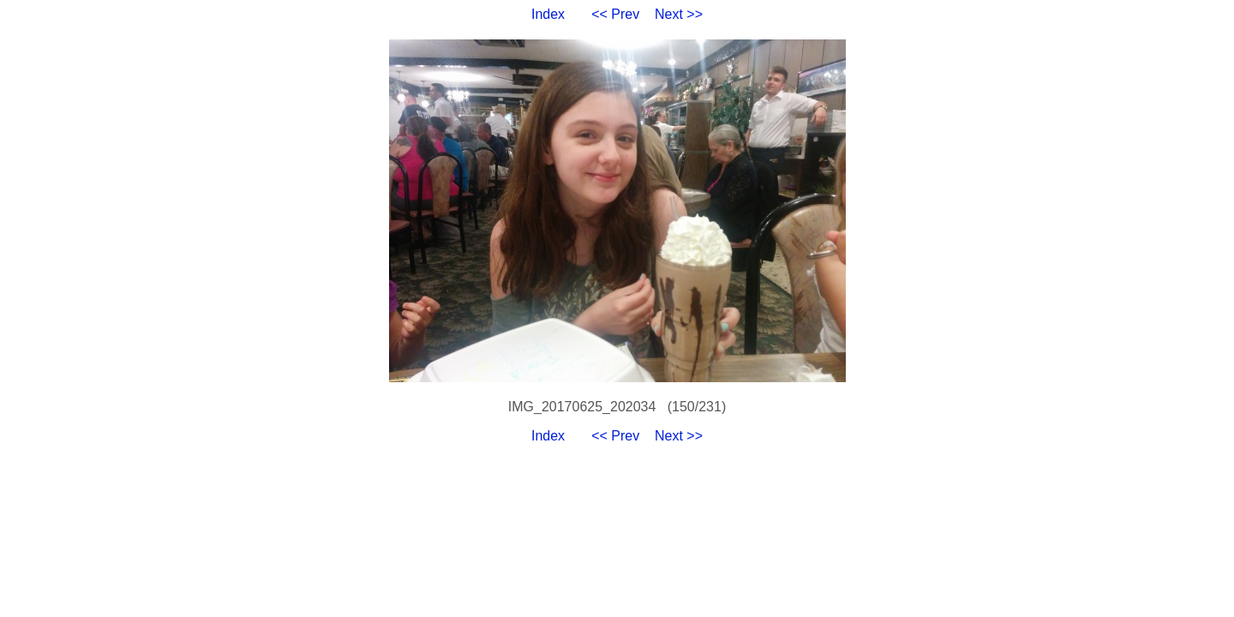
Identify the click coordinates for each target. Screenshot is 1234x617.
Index (548, 14)
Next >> (679, 14)
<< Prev (615, 14)
